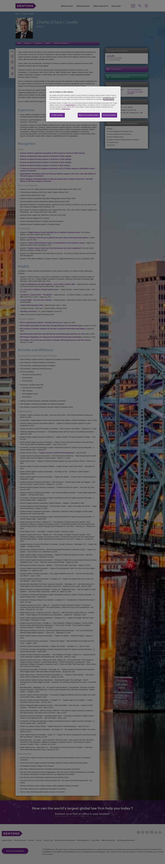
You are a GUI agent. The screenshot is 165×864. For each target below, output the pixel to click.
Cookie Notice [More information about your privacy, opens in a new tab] (65, 109)
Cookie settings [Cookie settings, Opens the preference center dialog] (57, 115)
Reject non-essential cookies (89, 115)
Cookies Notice (108, 99)
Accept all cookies (109, 115)
